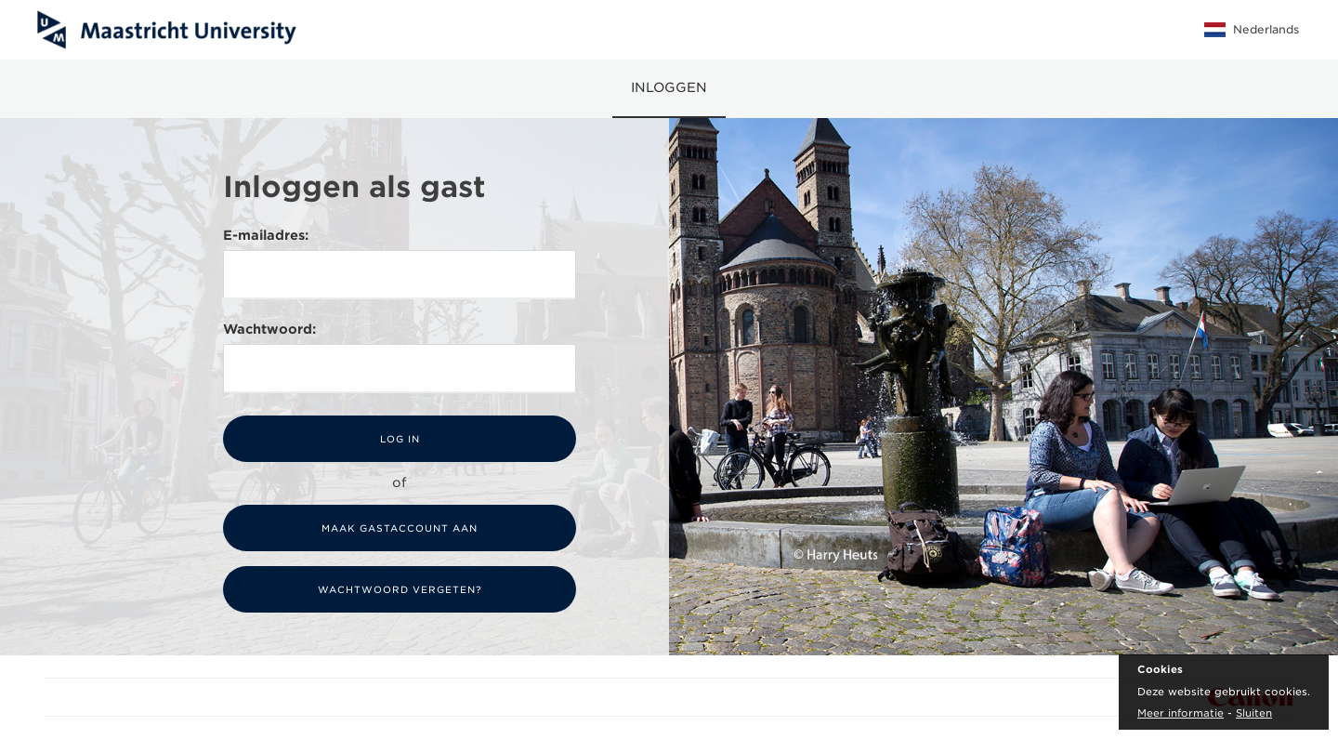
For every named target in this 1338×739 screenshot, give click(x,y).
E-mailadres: (265, 235)
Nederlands (1251, 29)
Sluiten (1254, 712)
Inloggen (669, 87)
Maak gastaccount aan (399, 528)
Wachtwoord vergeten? (400, 589)
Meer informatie (1180, 712)
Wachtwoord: (269, 329)
